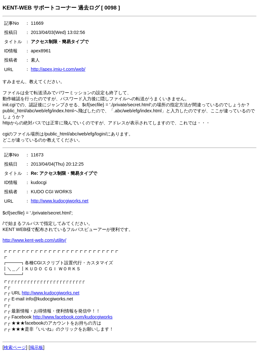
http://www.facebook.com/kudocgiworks (72, 316)
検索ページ (15, 347)
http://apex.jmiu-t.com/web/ (58, 69)
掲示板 (36, 347)
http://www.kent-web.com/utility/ (34, 240)
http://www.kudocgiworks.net (60, 200)
